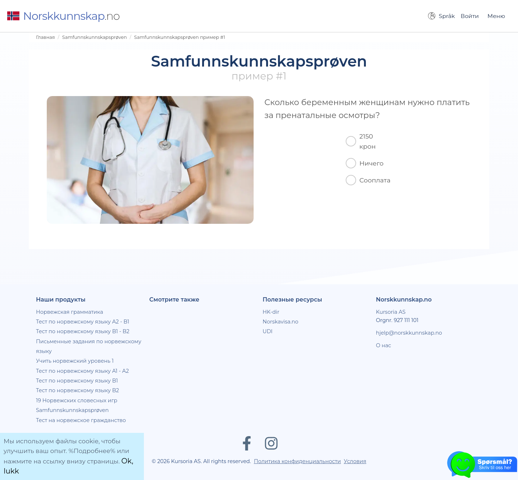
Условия (355, 461)
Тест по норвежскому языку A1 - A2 (82, 371)
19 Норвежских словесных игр (76, 400)
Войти (469, 16)
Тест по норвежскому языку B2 (77, 390)
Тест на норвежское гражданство (81, 420)
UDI (268, 331)
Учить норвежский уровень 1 (75, 361)
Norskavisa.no (280, 321)
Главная (45, 37)
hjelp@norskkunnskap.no (409, 333)
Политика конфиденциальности (297, 461)
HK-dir (271, 312)
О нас (383, 345)
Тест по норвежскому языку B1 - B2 (83, 331)
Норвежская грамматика (69, 312)
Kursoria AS (390, 312)
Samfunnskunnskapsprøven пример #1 (179, 37)
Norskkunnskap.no (404, 299)
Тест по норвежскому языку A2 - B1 (82, 321)
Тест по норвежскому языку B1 (77, 380)
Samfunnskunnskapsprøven (94, 37)
